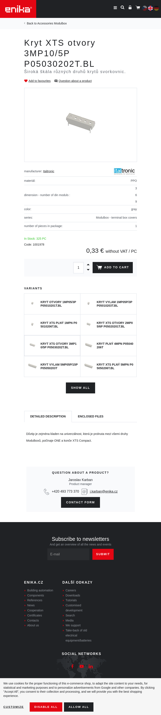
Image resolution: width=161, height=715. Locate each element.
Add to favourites (40, 81)
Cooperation (35, 610)
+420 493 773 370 (65, 491)
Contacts (33, 619)
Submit (103, 553)
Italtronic (48, 171)
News (31, 605)
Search (70, 615)
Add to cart (112, 268)
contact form (80, 501)
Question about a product (75, 81)
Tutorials (71, 599)
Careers (71, 590)
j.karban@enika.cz (104, 491)
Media (70, 619)
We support (73, 625)
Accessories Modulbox (52, 23)
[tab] (48, 416)
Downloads (73, 594)
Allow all (80, 706)
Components (35, 594)
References (35, 599)
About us (33, 625)
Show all (80, 387)
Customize (13, 706)
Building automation (40, 590)
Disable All (47, 706)
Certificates (34, 615)
